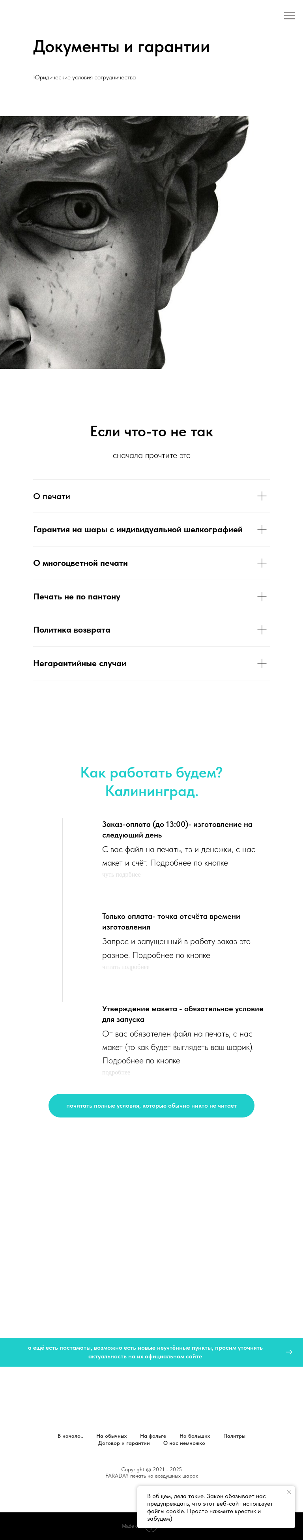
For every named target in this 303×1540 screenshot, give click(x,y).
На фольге (153, 1436)
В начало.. (70, 1436)
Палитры (234, 1436)
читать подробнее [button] (126, 966)
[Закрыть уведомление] (289, 1492)
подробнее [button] (116, 1072)
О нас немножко (184, 1443)
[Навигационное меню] (289, 16)
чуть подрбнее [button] (121, 874)
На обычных (111, 1436)
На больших (195, 1436)
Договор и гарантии (124, 1443)
